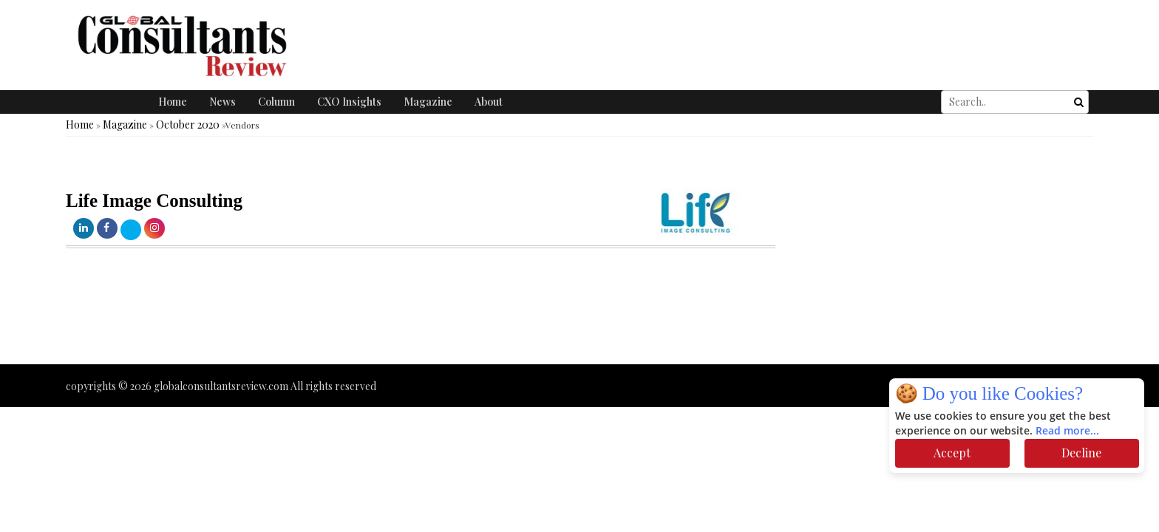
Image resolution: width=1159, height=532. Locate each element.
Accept (952, 452)
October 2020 (188, 124)
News (222, 102)
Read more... (1067, 431)
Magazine (428, 102)
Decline (1081, 452)
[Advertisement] (269, 320)
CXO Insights (349, 102)
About (489, 102)
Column (276, 102)
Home (172, 102)
